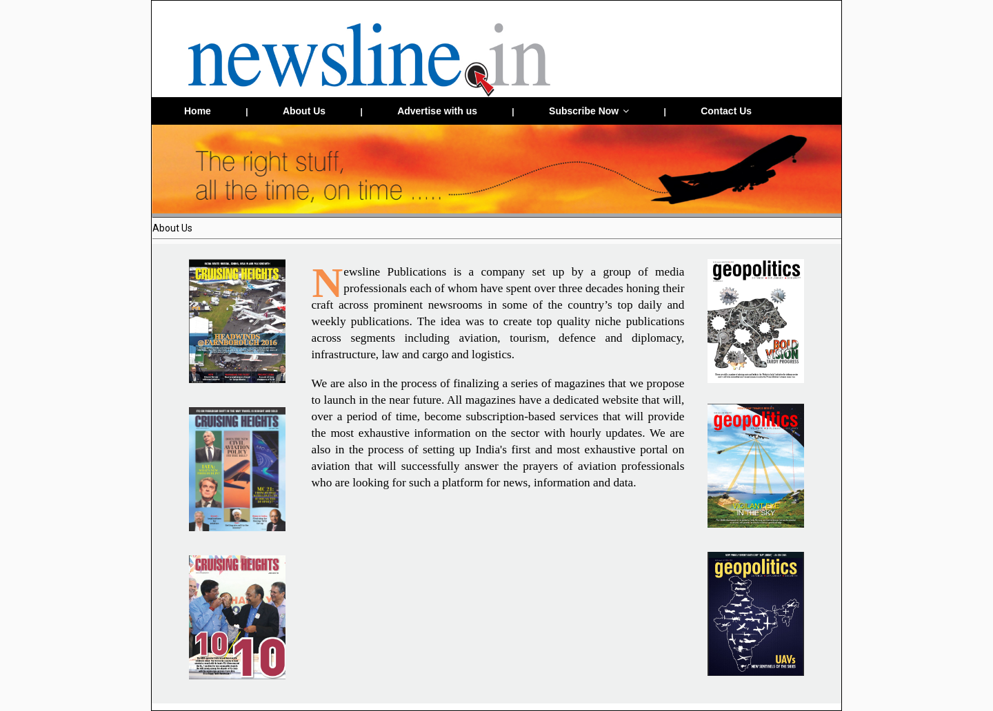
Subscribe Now (589, 110)
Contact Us (726, 110)
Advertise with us (437, 110)
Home (197, 110)
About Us (304, 110)
